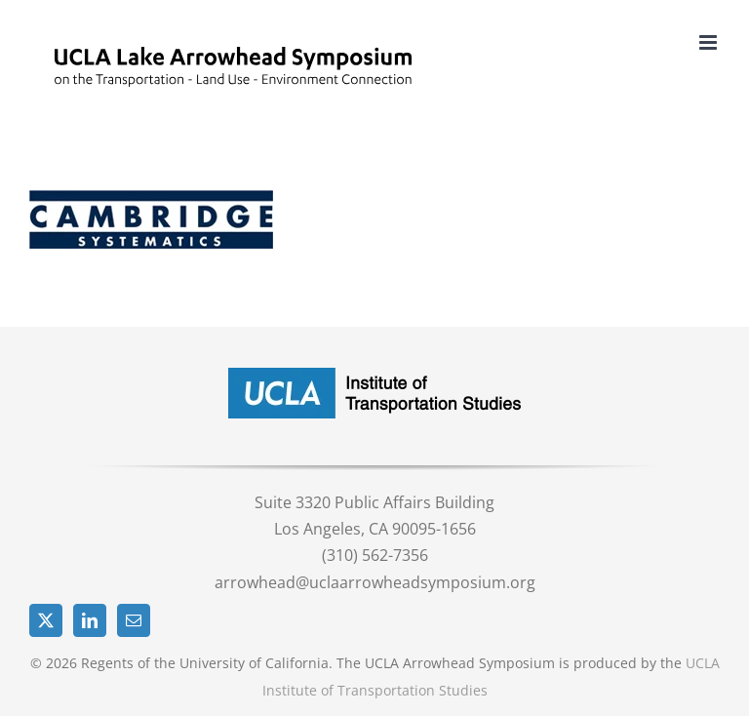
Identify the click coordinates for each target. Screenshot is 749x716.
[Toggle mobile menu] (709, 42)
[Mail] (133, 620)
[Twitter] (45, 620)
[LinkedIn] (89, 620)
